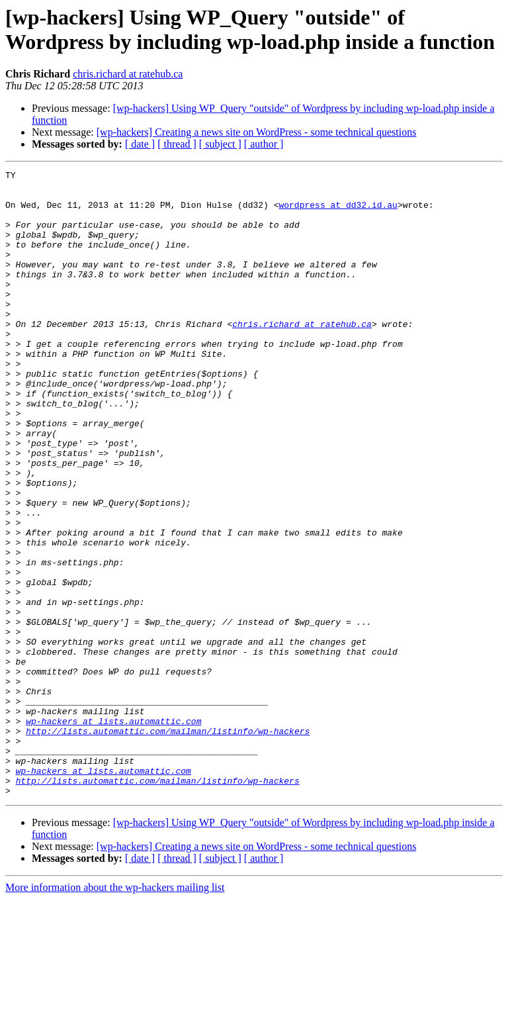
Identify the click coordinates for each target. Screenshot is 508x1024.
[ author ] (264, 144)
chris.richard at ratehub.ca (128, 73)
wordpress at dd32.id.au (337, 212)
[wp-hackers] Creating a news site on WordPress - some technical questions (257, 132)
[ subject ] (220, 144)
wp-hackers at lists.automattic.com (113, 832)
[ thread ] (176, 144)
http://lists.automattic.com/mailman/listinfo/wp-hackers (168, 844)
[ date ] (140, 144)
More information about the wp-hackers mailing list (114, 1012)
